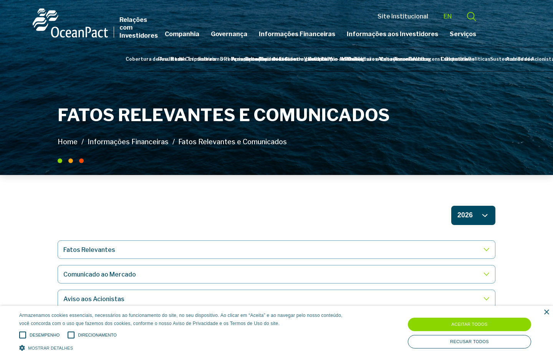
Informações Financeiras (322, 34)
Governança (254, 34)
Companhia (207, 34)
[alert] (276, 333)
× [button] (546, 312)
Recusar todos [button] (469, 341)
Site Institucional (427, 16)
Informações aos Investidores (417, 34)
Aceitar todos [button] (470, 324)
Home (68, 142)
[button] (186, 347)
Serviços (488, 34)
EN (473, 16)
